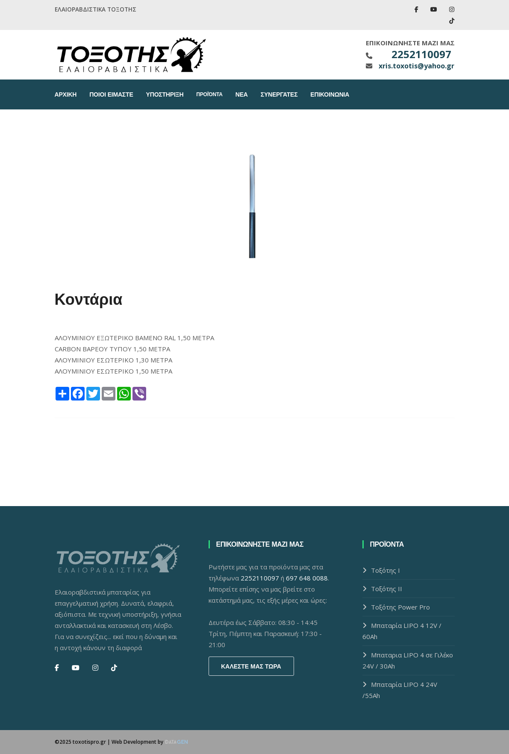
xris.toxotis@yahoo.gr (415, 66)
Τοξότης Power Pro (400, 607)
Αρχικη (66, 94)
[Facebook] (57, 667)
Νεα (241, 94)
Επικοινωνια (329, 94)
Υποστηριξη (165, 94)
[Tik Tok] (114, 667)
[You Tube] (75, 667)
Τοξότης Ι (385, 570)
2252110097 (421, 54)
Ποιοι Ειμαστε (111, 94)
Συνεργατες (279, 94)
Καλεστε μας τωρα (251, 666)
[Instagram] (95, 667)
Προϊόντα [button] (209, 94)
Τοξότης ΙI (386, 588)
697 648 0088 (307, 578)
